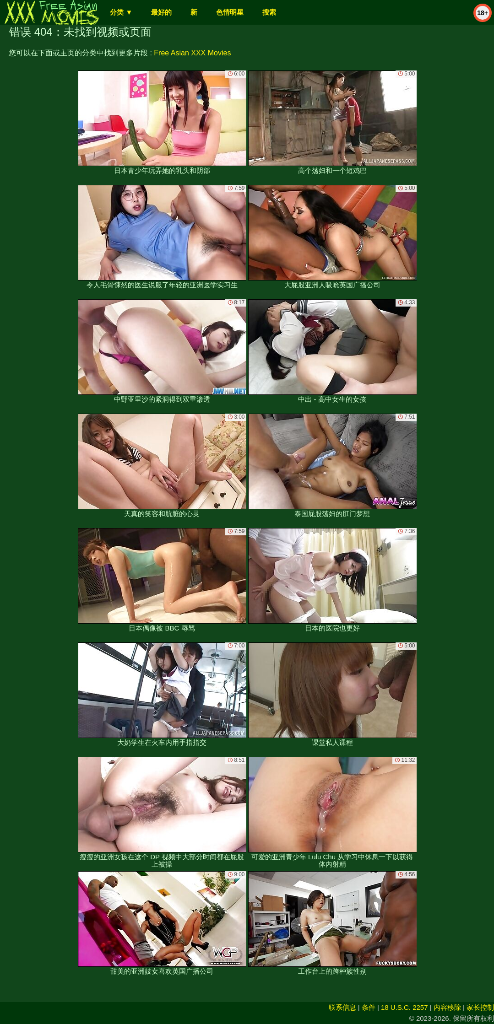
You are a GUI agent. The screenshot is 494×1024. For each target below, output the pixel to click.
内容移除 (447, 1007)
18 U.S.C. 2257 (404, 1007)
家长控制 (480, 1007)
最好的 (161, 12)
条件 (368, 1007)
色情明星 (230, 12)
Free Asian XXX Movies (192, 53)
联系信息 (342, 1007)
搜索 (269, 12)
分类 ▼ (121, 12)
